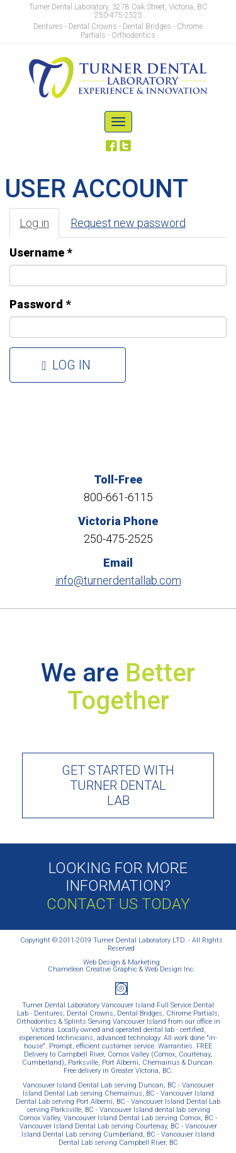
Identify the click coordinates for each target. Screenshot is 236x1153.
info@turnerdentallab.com (118, 580)
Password (39, 304)
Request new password (128, 222)
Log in (39, 226)
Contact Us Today (118, 904)
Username (40, 252)
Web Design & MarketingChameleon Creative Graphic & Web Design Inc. (121, 966)
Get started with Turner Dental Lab (118, 785)
